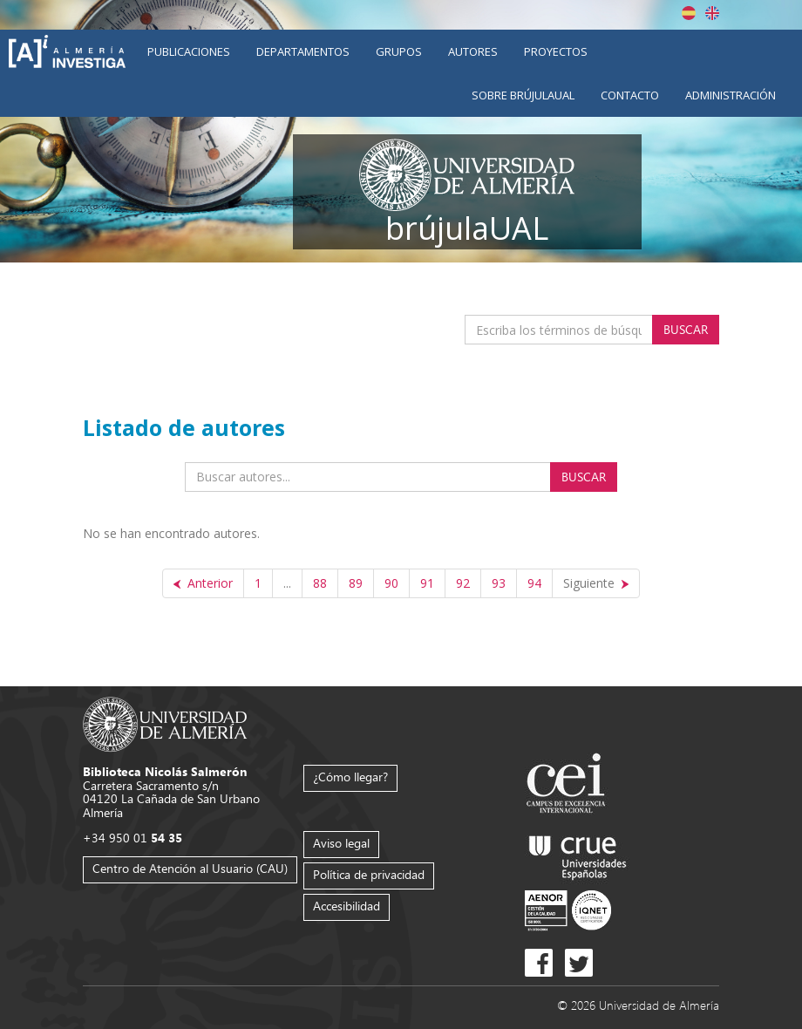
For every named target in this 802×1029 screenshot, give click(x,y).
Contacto (630, 95)
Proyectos (556, 51)
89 (356, 583)
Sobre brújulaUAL (523, 95)
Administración (730, 95)
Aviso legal (341, 843)
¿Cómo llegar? (350, 776)
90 (391, 583)
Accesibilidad (346, 905)
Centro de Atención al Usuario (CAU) (190, 868)
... (287, 583)
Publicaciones (188, 51)
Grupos (399, 51)
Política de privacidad (369, 874)
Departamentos (303, 51)
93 (499, 583)
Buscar (685, 329)
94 (534, 583)
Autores (473, 51)
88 (320, 583)
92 (463, 583)
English (712, 13)
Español (689, 13)
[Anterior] (203, 583)
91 (427, 583)
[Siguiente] (596, 583)
